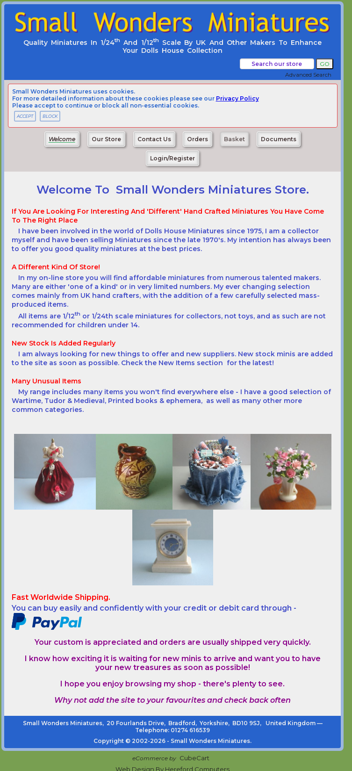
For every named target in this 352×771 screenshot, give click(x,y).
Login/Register (172, 158)
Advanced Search (308, 74)
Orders (197, 139)
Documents (278, 139)
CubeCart (194, 758)
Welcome (62, 139)
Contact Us (154, 139)
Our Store (106, 139)
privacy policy (237, 98)
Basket (234, 139)
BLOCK (50, 116)
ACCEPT (25, 116)
